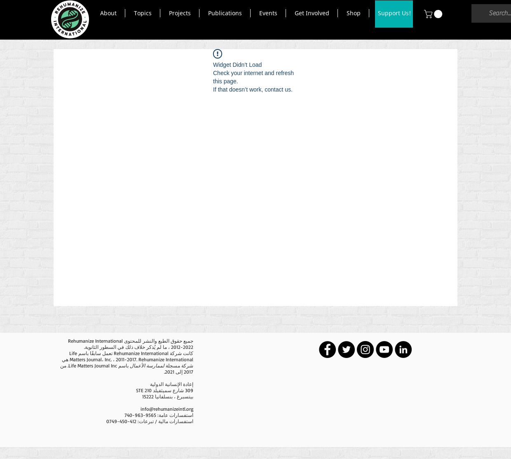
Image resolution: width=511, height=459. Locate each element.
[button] (108, 13)
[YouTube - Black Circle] (384, 349)
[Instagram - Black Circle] (365, 349)
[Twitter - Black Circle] (346, 349)
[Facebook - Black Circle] (327, 349)
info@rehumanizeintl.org (167, 409)
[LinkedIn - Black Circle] (403, 349)
